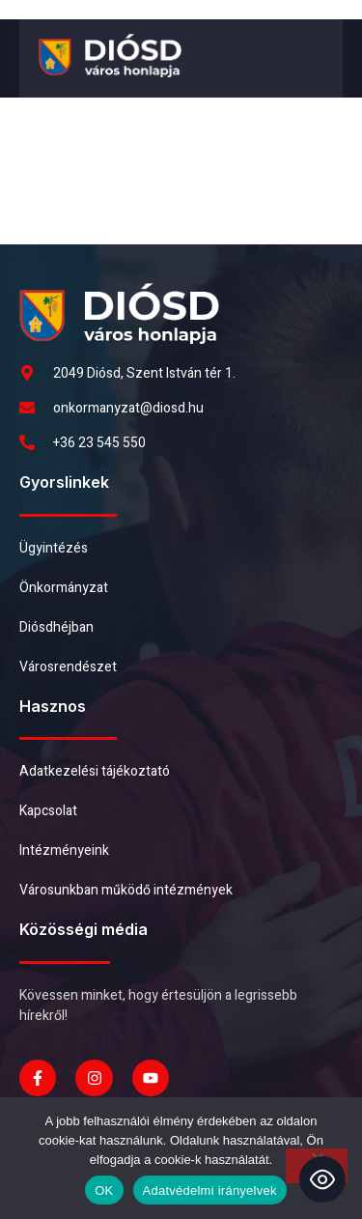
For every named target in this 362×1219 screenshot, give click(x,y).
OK (104, 1190)
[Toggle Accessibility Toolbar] (322, 1179)
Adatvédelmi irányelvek (210, 1190)
